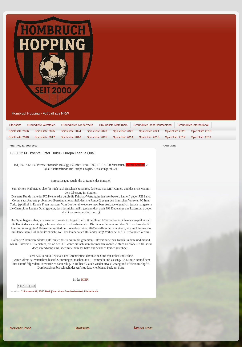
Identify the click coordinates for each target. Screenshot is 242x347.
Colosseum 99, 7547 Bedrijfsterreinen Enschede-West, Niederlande (59, 291)
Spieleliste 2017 (45, 137)
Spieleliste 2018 (19, 137)
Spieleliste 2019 (201, 131)
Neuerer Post (20, 328)
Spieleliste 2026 (19, 131)
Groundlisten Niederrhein (77, 125)
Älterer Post (143, 328)
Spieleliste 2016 (71, 137)
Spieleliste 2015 (97, 137)
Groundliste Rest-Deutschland (152, 125)
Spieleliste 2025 (45, 131)
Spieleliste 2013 (149, 137)
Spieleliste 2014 (123, 137)
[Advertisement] (81, 312)
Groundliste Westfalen (41, 125)
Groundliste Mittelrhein (113, 125)
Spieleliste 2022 (123, 131)
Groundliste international (192, 125)
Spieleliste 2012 (175, 137)
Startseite (15, 125)
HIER (84, 279)
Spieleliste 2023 (97, 131)
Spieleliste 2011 (201, 137)
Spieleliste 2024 (71, 131)
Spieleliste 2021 (149, 131)
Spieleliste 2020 (175, 131)
